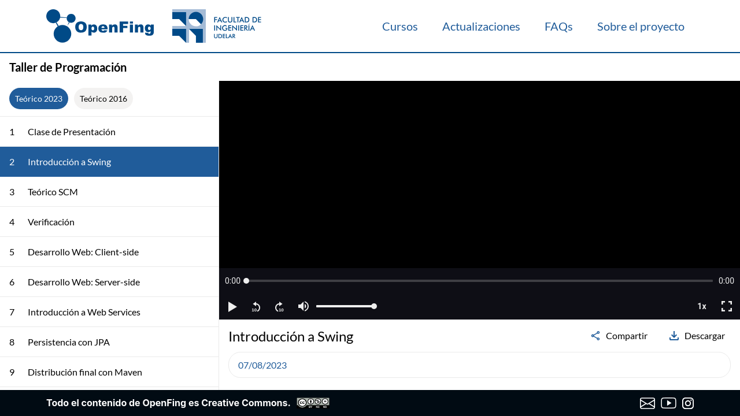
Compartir (619, 335)
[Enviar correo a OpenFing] (648, 403)
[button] (232, 281)
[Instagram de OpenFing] (688, 403)
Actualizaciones (481, 26)
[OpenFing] (153, 26)
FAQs (559, 26)
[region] (479, 200)
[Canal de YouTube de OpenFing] (668, 403)
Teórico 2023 (38, 98)
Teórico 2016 (103, 98)
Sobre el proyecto (640, 26)
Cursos (400, 26)
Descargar (696, 335)
